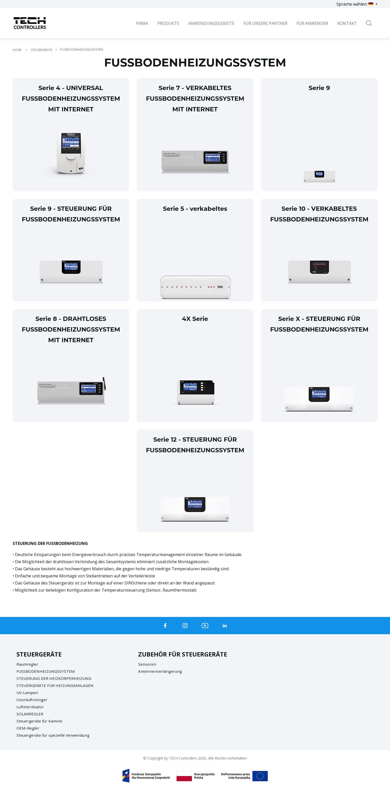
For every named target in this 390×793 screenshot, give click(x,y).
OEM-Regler (28, 728)
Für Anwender (312, 23)
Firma (142, 23)
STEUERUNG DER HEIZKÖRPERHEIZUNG (55, 678)
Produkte (168, 23)
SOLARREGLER (30, 714)
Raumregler (27, 664)
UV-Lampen (27, 692)
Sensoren (147, 664)
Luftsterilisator (30, 707)
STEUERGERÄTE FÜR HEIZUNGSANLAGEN (56, 685)
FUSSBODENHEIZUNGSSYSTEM (46, 671)
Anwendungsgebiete (211, 23)
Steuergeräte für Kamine (40, 721)
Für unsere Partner (265, 23)
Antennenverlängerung (160, 671)
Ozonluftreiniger (32, 699)
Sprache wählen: (355, 4)
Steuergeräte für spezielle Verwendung (53, 735)
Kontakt (347, 23)
